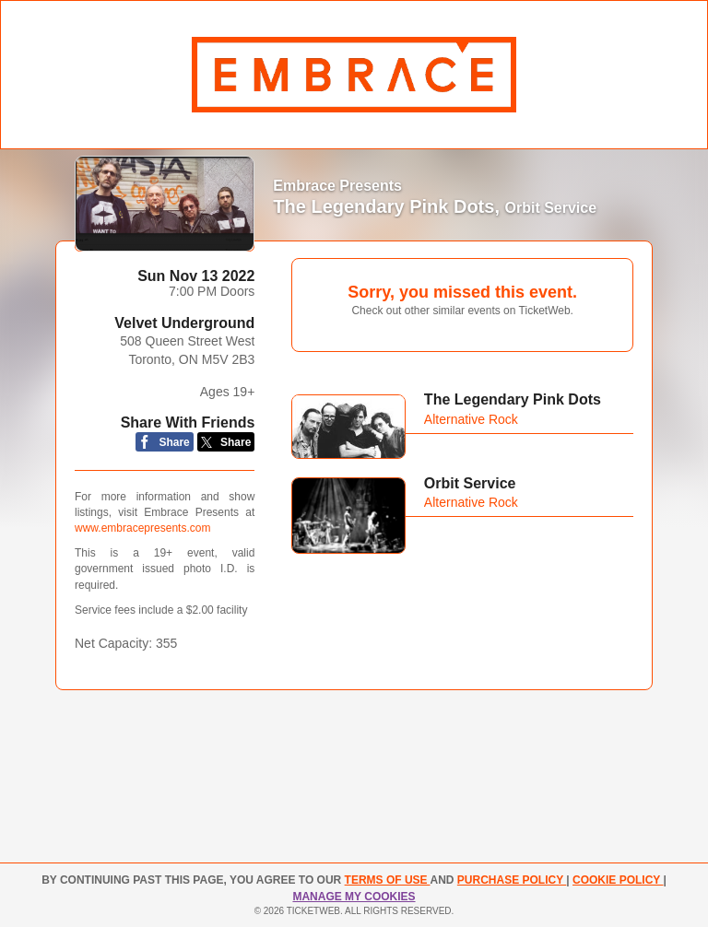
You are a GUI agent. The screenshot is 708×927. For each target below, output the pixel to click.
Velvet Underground (184, 323)
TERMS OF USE (388, 880)
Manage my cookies (353, 896)
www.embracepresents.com (142, 528)
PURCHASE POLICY (511, 880)
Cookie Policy (617, 880)
